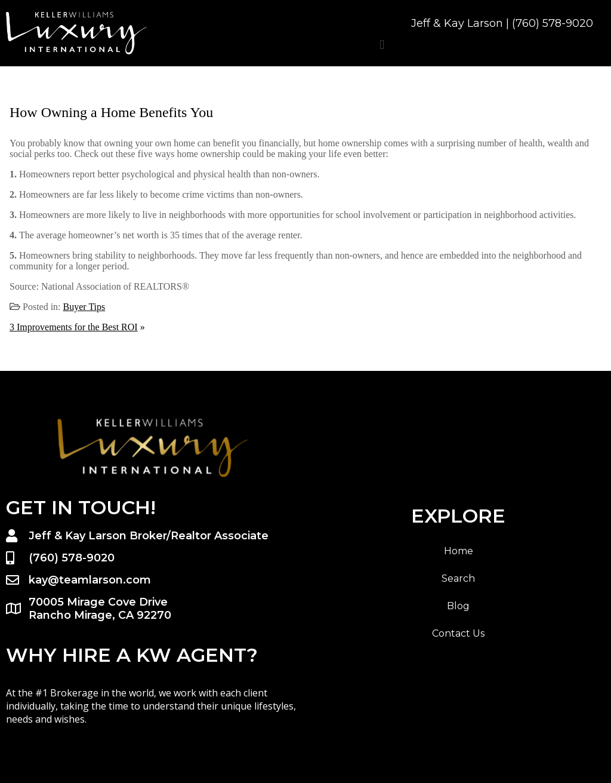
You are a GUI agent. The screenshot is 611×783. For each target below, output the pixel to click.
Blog (458, 606)
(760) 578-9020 (552, 23)
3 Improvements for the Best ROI (74, 327)
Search (458, 578)
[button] (381, 44)
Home (458, 551)
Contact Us (458, 633)
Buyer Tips (84, 307)
